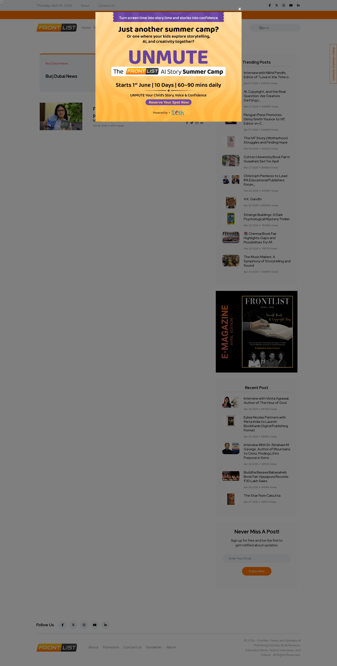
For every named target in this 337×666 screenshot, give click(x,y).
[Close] (168, 9)
